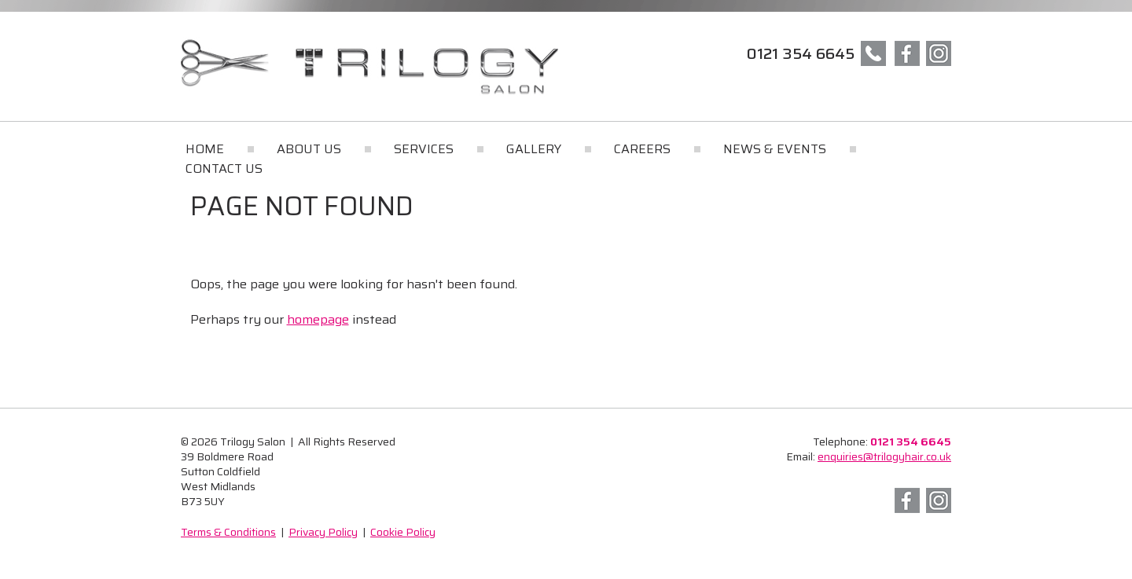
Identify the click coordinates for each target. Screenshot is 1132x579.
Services (424, 149)
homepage (318, 319)
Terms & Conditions (228, 532)
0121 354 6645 (801, 53)
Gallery (533, 149)
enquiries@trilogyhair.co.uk (884, 456)
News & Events (774, 149)
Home (205, 149)
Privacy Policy (323, 532)
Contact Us (224, 168)
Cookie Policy (403, 532)
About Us (309, 149)
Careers (642, 149)
